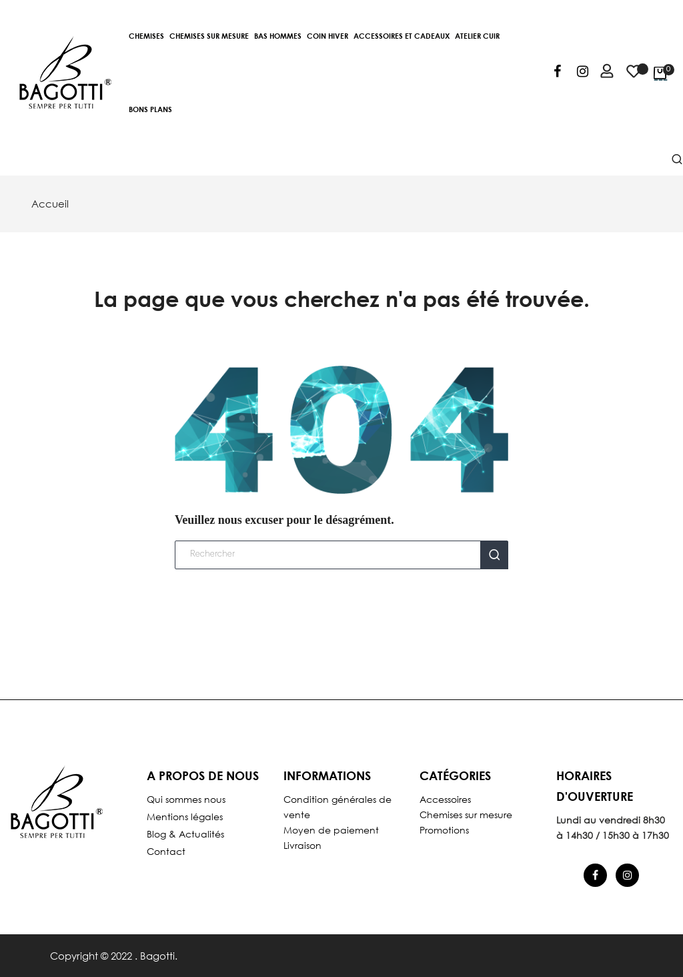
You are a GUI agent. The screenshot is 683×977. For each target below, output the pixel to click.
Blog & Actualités (185, 834)
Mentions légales (185, 816)
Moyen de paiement (331, 830)
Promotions (444, 830)
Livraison (302, 845)
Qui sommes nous (186, 799)
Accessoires (445, 799)
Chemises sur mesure (466, 814)
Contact (166, 851)
